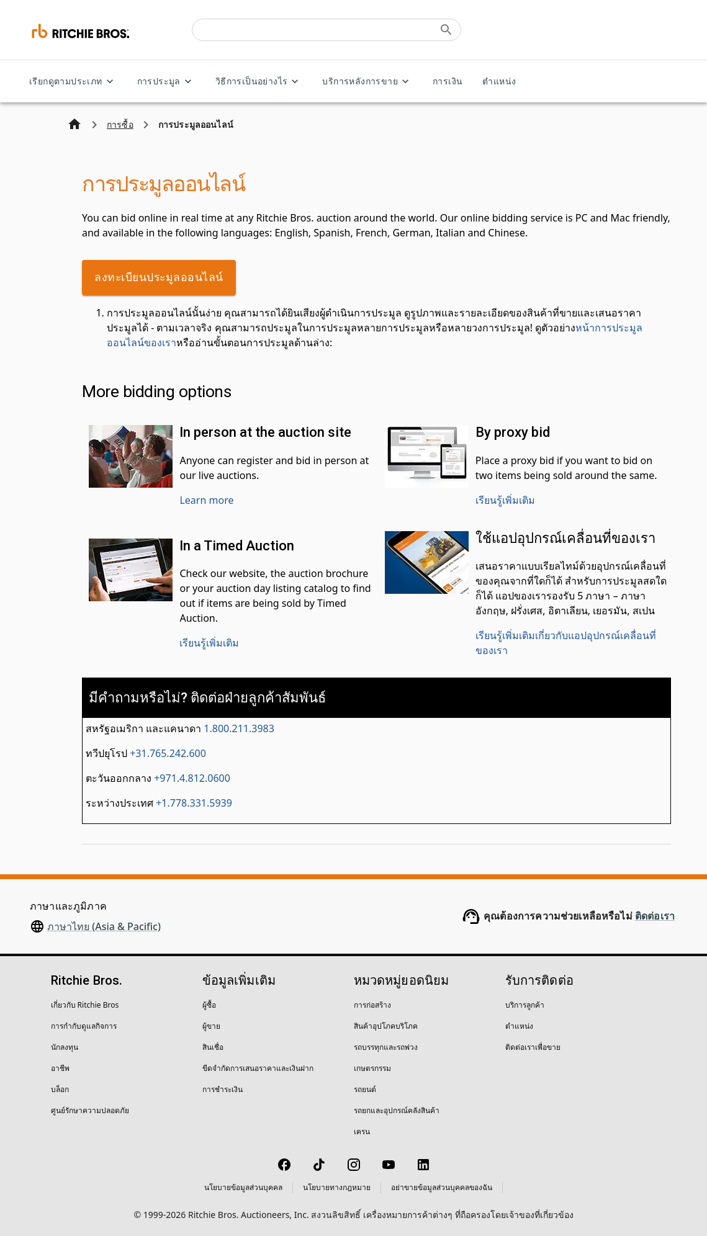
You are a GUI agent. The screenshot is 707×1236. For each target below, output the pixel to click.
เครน (362, 1131)
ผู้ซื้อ (209, 1005)
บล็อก (60, 1089)
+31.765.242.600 (168, 753)
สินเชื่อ (212, 1047)
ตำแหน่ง (499, 81)
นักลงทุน (64, 1047)
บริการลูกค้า (524, 1005)
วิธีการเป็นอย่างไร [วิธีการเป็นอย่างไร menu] (259, 81)
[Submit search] (446, 29)
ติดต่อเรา (655, 916)
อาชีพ (60, 1068)
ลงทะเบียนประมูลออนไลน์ (159, 277)
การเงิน (447, 81)
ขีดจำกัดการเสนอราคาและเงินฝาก (257, 1068)
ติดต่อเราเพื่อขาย (533, 1047)
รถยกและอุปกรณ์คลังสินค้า (396, 1110)
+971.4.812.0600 (192, 778)
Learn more (206, 500)
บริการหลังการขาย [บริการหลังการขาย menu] (367, 81)
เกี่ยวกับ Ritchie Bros (85, 1005)
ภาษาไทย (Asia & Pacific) (104, 926)
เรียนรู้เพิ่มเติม (505, 500)
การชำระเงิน (222, 1089)
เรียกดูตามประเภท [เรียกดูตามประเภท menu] (73, 81)
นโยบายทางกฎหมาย (337, 1187)
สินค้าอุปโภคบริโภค (386, 1026)
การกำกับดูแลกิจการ (84, 1026)
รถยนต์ (365, 1089)
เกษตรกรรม (372, 1068)
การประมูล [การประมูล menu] (166, 81)
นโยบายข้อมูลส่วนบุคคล (243, 1187)
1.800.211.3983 (239, 728)
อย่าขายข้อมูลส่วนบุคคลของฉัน (441, 1187)
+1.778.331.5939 (194, 803)
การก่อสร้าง (372, 1005)
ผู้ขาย (211, 1026)
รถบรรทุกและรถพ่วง (386, 1047)
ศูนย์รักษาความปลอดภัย (90, 1110)
